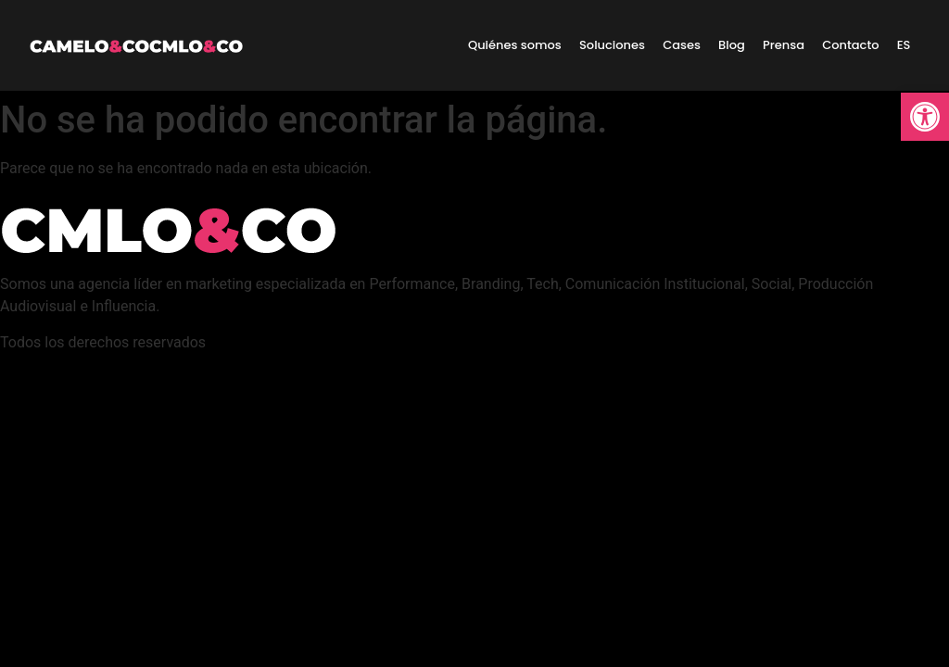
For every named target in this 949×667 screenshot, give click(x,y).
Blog (731, 45)
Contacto (850, 45)
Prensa (783, 45)
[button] (925, 117)
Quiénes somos (515, 45)
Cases (682, 45)
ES (904, 45)
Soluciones (612, 45)
